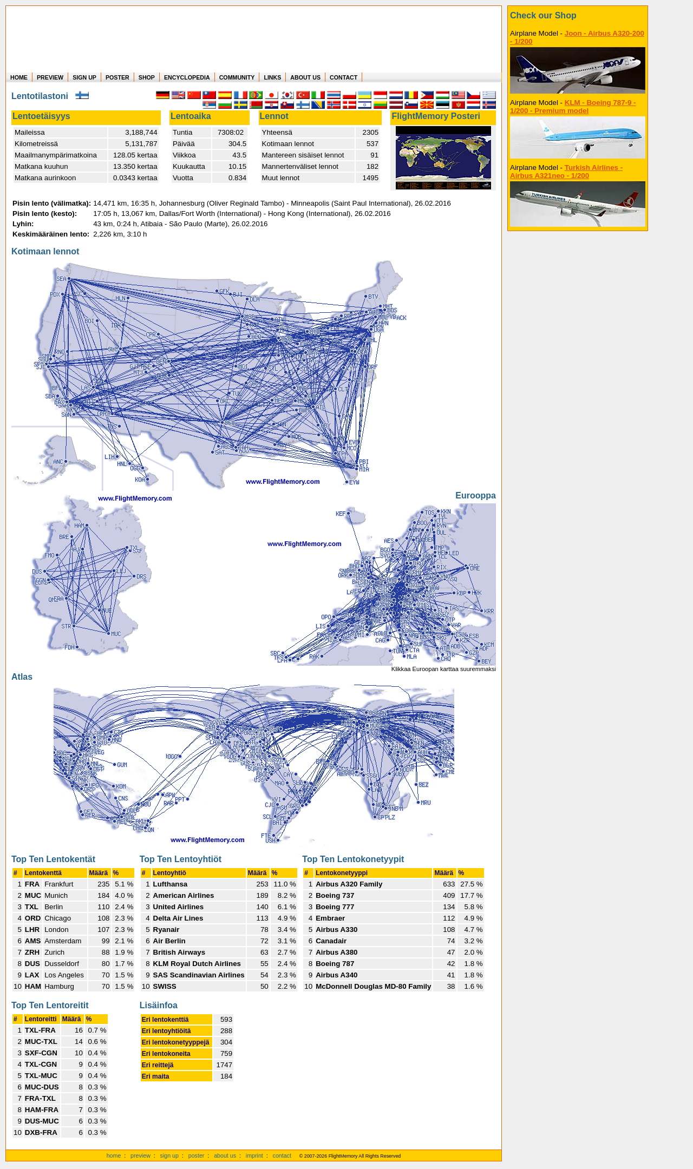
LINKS (272, 77)
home (114, 1155)
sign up (169, 1155)
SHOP (147, 77)
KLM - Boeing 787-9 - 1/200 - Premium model (573, 106)
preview (140, 1155)
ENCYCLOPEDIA (187, 77)
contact (282, 1155)
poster (196, 1155)
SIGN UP (84, 77)
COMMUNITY (237, 77)
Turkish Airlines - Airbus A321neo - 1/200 (566, 171)
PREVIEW (50, 77)
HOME (19, 77)
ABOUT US (305, 77)
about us (225, 1155)
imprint (254, 1155)
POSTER (117, 77)
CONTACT (343, 77)
